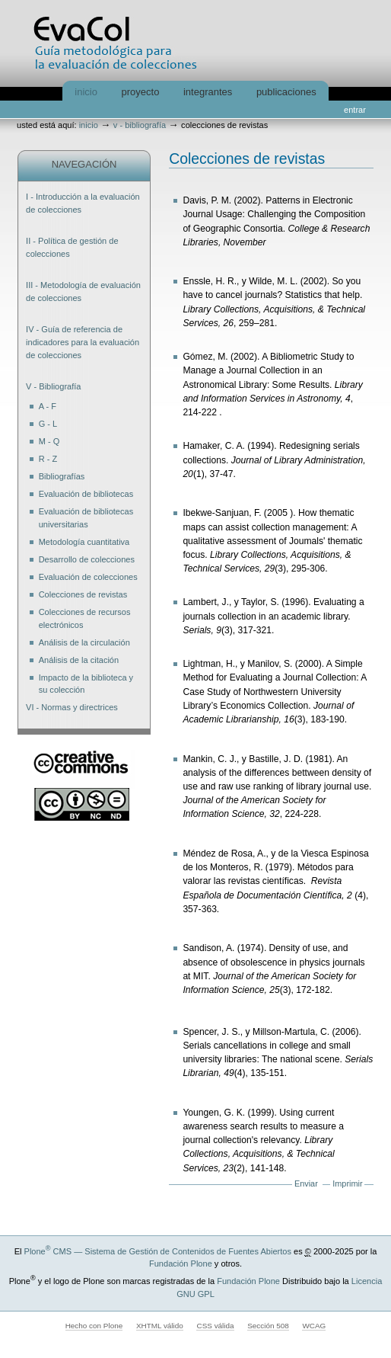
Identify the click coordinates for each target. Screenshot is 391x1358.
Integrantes (207, 92)
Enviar (306, 1183)
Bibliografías (62, 476)
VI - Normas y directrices (72, 707)
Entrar (355, 109)
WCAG (314, 1325)
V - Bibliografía (139, 125)
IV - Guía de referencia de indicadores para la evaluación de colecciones (82, 342)
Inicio (86, 92)
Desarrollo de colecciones (87, 559)
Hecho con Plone (94, 1325)
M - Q (49, 441)
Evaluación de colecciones (88, 576)
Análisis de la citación (79, 660)
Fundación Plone (180, 1263)
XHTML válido (159, 1325)
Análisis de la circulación (84, 642)
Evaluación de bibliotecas (86, 493)
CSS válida (215, 1325)
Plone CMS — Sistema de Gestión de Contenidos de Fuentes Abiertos (157, 1251)
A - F (47, 406)
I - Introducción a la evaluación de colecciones (83, 203)
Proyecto (141, 92)
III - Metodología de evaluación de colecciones (83, 291)
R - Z (48, 458)
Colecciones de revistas (83, 594)
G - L (48, 423)
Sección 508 (268, 1325)
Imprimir (347, 1183)
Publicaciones (286, 92)
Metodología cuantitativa (84, 541)
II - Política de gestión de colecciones (72, 247)
